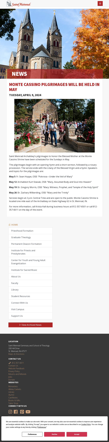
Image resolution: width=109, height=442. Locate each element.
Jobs (10, 377)
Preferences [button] (41, 427)
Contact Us (13, 365)
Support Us (17, 315)
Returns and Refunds (17, 374)
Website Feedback (16, 368)
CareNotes (13, 397)
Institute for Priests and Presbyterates (23, 252)
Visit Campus (17, 309)
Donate (11, 379)
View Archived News (30, 324)
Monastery (13, 386)
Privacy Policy (14, 371)
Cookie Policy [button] (86, 424)
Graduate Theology (21, 237)
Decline (54, 434)
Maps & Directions (16, 354)
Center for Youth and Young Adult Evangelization (28, 262)
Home (14, 224)
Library (14, 289)
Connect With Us (19, 302)
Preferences (32, 434)
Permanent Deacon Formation (26, 243)
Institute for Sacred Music (24, 270)
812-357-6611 (16, 363)
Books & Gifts (14, 400)
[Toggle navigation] (100, 3)
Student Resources (20, 296)
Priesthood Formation (22, 230)
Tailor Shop (13, 403)
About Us (16, 276)
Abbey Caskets (14, 389)
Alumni (11, 395)
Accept (76, 434)
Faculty (14, 283)
